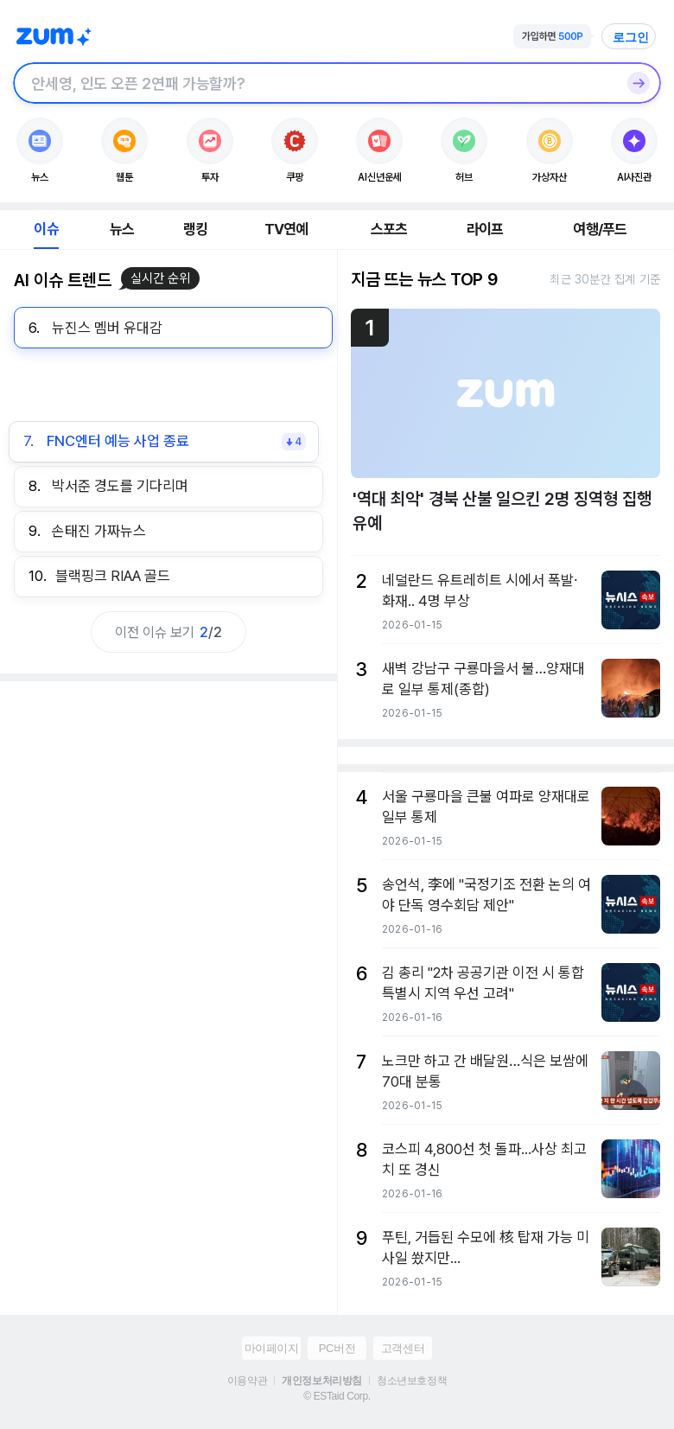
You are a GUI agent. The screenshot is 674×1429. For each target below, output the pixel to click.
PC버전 (337, 1348)
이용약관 (247, 1381)
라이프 (485, 229)
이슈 (46, 229)
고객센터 (402, 1348)
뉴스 (122, 229)
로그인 (631, 37)
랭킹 (195, 229)
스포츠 (389, 229)
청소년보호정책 (412, 1381)
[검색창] (314, 83)
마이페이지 (272, 1348)
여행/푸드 (599, 229)
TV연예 (286, 229)
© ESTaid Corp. (336, 1396)
